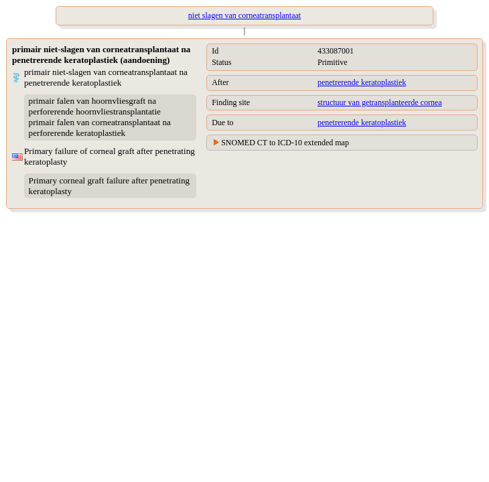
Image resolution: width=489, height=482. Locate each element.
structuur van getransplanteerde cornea (380, 102)
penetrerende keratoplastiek (362, 82)
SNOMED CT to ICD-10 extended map (285, 142)
